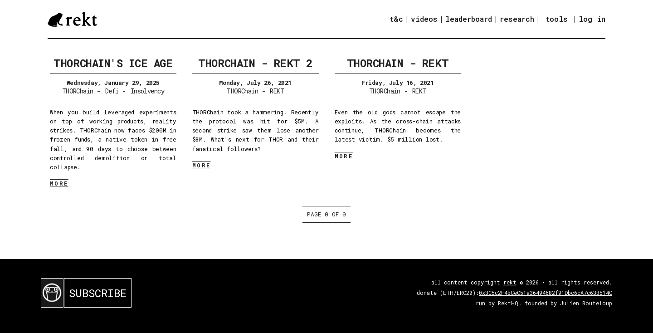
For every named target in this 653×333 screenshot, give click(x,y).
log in (592, 19)
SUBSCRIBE (98, 293)
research (517, 19)
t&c (396, 19)
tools (557, 19)
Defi (112, 91)
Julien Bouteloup (586, 303)
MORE (59, 183)
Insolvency (147, 91)
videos (424, 19)
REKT (277, 91)
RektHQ (508, 303)
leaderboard (468, 19)
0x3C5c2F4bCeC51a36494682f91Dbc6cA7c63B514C (545, 292)
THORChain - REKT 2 (255, 63)
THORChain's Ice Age (113, 63)
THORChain (77, 91)
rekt (510, 282)
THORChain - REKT (397, 63)
